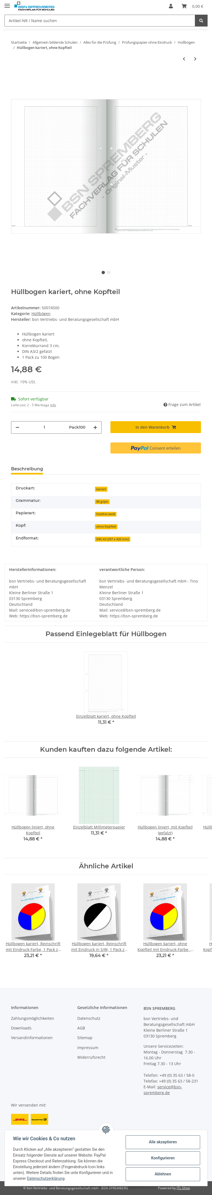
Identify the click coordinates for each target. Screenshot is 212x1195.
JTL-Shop (183, 1188)
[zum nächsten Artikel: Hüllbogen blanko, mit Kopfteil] (195, 59)
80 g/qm (102, 502)
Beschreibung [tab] (27, 468)
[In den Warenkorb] (155, 427)
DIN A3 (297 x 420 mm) (112, 539)
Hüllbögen (41, 313)
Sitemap (84, 1037)
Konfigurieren (162, 1158)
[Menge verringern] (17, 427)
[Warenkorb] (192, 6)
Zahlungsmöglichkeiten (32, 1018)
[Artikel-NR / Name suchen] (99, 21)
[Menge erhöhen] (95, 427)
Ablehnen (162, 1174)
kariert (101, 489)
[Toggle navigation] (7, 3)
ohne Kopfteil (106, 526)
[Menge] (44, 427)
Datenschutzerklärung (46, 1178)
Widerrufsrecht (91, 1057)
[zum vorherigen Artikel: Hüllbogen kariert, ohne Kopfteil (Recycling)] (184, 59)
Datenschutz (88, 1018)
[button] (171, 6)
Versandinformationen (32, 1037)
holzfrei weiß (105, 514)
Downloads (21, 1028)
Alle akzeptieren (162, 1142)
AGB (81, 1028)
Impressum (87, 1047)
